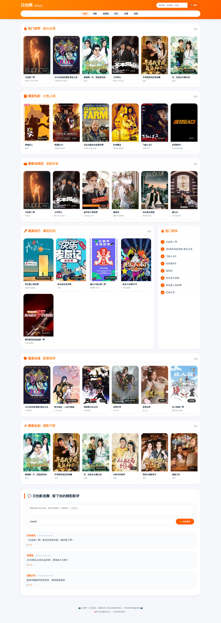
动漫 (129, 14)
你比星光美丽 (172, 278)
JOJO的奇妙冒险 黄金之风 (179, 249)
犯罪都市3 (171, 264)
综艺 (117, 14)
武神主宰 (170, 293)
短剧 (140, 14)
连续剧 (104, 14)
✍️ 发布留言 (185, 522)
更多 (196, 30)
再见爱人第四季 (174, 286)
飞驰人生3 (171, 257)
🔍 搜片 (194, 5)
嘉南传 (169, 271)
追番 (196, 359)
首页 (80, 14)
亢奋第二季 (171, 242)
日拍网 (31, 5)
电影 (92, 14)
